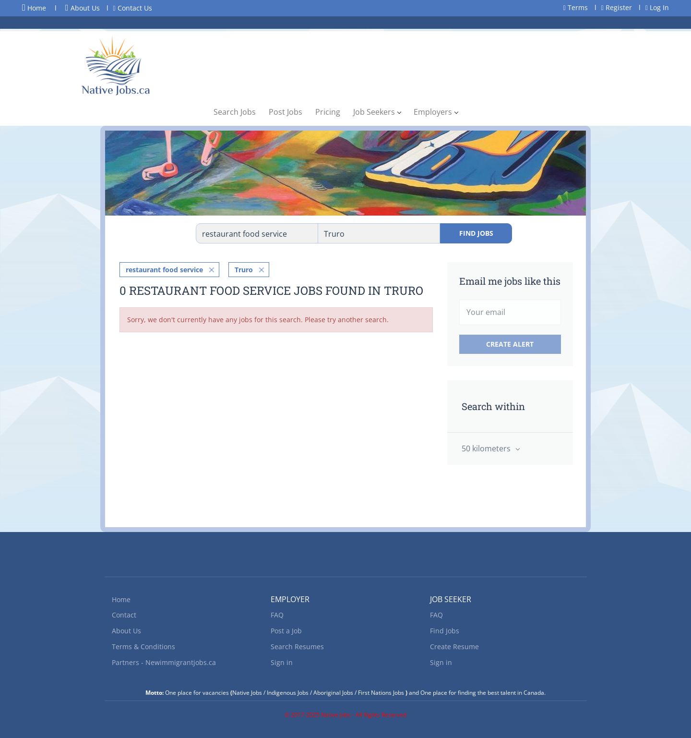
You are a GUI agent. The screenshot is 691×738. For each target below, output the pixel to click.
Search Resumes (297, 646)
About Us (82, 7)
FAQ (277, 614)
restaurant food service (164, 269)
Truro (244, 269)
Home (34, 7)
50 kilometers (487, 448)
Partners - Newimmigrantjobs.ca (164, 662)
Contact (124, 614)
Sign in (282, 662)
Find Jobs (476, 233)
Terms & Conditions (143, 646)
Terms (575, 7)
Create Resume (454, 646)
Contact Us (132, 7)
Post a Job (286, 630)
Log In (657, 7)
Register (616, 7)
